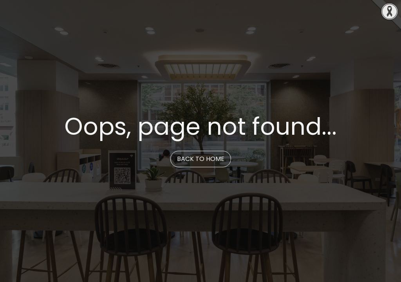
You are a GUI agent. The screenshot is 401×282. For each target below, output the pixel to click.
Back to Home (200, 158)
